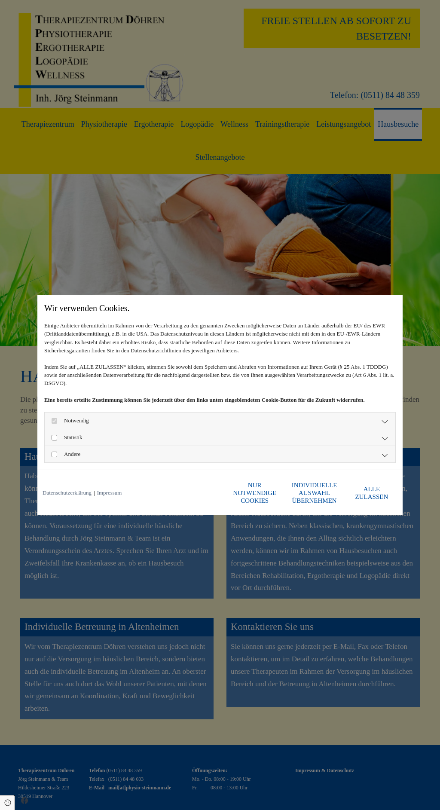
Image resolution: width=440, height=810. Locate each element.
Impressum (109, 492)
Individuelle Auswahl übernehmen (276, 493)
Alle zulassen (357, 492)
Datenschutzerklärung (67, 492)
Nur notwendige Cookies (194, 493)
